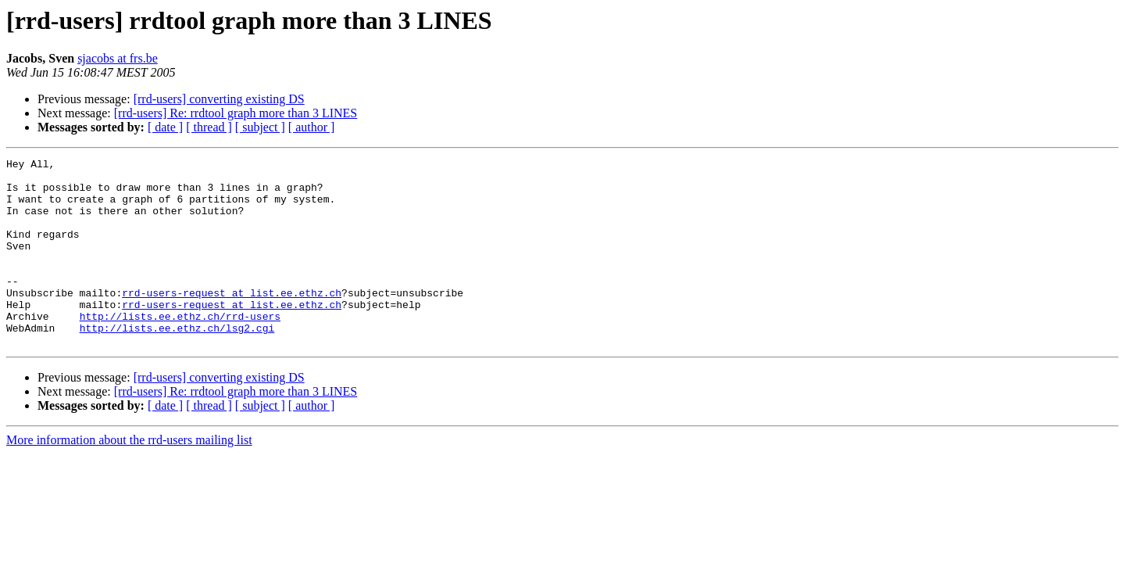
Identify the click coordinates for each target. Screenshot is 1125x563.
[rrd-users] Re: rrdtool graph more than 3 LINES (235, 113)
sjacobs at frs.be (117, 58)
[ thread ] (209, 127)
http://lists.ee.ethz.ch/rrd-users (180, 349)
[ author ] (311, 127)
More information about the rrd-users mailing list (129, 477)
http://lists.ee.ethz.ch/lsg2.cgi (177, 363)
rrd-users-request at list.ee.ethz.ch (231, 321)
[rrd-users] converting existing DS (219, 99)
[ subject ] (260, 127)
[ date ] (165, 127)
